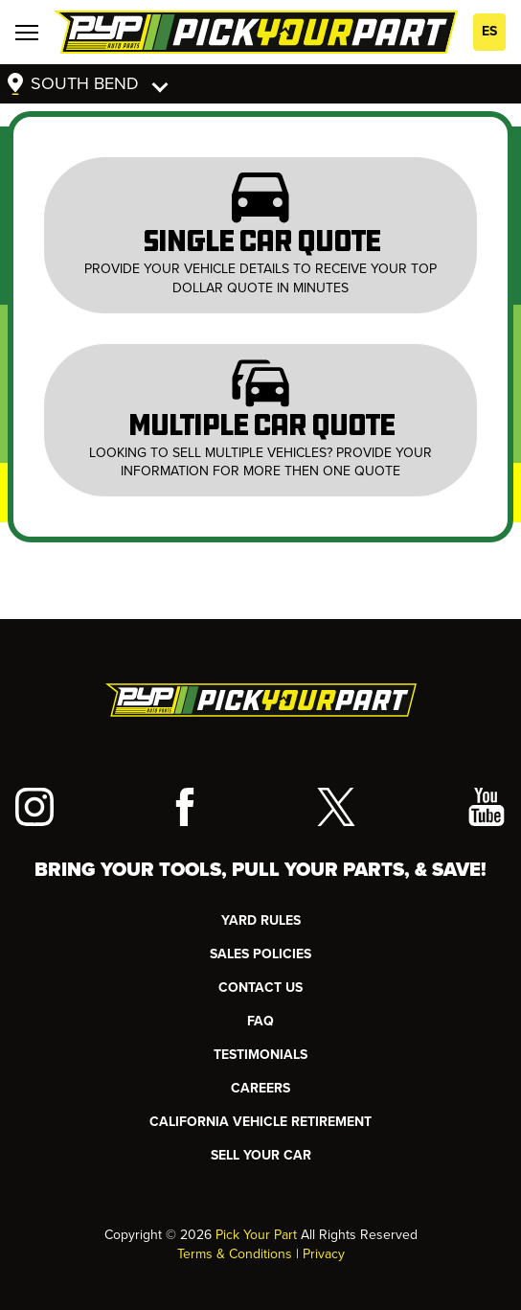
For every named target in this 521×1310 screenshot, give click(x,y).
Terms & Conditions (234, 1254)
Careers (260, 1088)
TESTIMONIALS (260, 1054)
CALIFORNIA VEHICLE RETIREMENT (260, 1122)
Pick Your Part (256, 1235)
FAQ (260, 1021)
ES (489, 31)
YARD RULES (261, 920)
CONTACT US (260, 987)
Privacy (324, 1254)
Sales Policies (260, 954)
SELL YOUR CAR (261, 1155)
